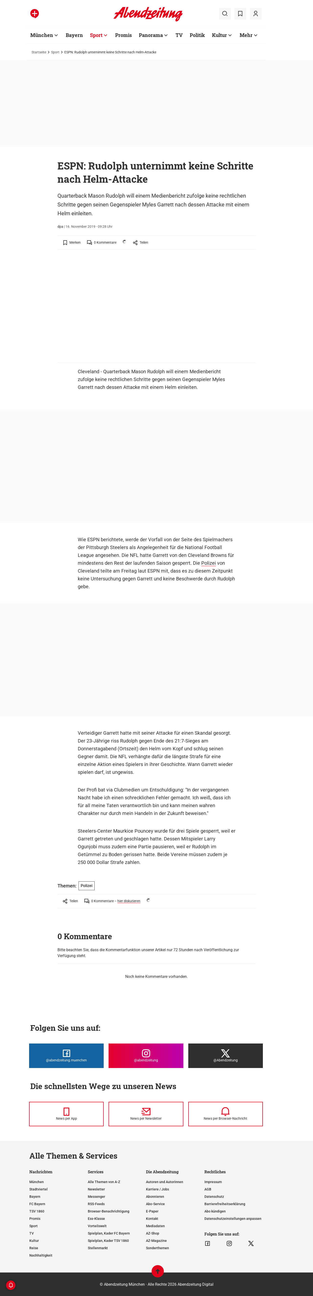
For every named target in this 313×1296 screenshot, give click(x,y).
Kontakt (152, 1219)
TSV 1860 (36, 1211)
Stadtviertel (38, 1189)
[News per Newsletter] (146, 1114)
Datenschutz (214, 1197)
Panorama (151, 35)
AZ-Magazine (156, 1241)
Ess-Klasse (96, 1219)
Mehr (246, 35)
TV (179, 35)
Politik (197, 35)
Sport (96, 35)
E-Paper (152, 1211)
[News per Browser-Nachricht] (225, 1114)
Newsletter (96, 1189)
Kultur (219, 35)
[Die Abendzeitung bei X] (225, 1056)
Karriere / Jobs (157, 1189)
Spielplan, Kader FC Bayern (109, 1233)
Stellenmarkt (98, 1248)
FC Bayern (37, 1204)
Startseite (39, 52)
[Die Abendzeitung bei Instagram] (146, 1056)
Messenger (96, 1197)
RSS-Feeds (96, 1204)
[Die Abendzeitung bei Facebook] (66, 1056)
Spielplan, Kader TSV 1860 (108, 1241)
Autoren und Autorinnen (164, 1182)
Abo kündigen (215, 1211)
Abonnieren (155, 1197)
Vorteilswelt (97, 1226)
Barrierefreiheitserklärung (224, 1204)
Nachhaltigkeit (40, 1255)
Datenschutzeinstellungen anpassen (232, 1219)
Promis (123, 35)
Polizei (208, 563)
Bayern (74, 35)
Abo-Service (155, 1204)
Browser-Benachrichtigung (108, 1211)
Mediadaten (155, 1226)
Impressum (213, 1182)
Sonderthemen (157, 1248)
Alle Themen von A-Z (104, 1182)
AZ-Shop (152, 1233)
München (41, 35)
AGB (207, 1189)
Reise (33, 1248)
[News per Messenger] (66, 1114)
